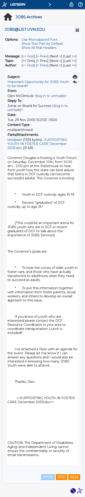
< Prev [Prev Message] (42, 56)
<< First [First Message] (28, 56)
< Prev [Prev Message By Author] (42, 65)
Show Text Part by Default (42, 44)
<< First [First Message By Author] (28, 65)
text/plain (14, 140)
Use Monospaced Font (40, 40)
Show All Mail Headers (39, 48)
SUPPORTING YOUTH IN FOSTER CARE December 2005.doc (37, 144)
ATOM (48, 477)
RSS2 (74, 477)
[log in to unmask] (50, 96)
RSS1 (62, 477)
